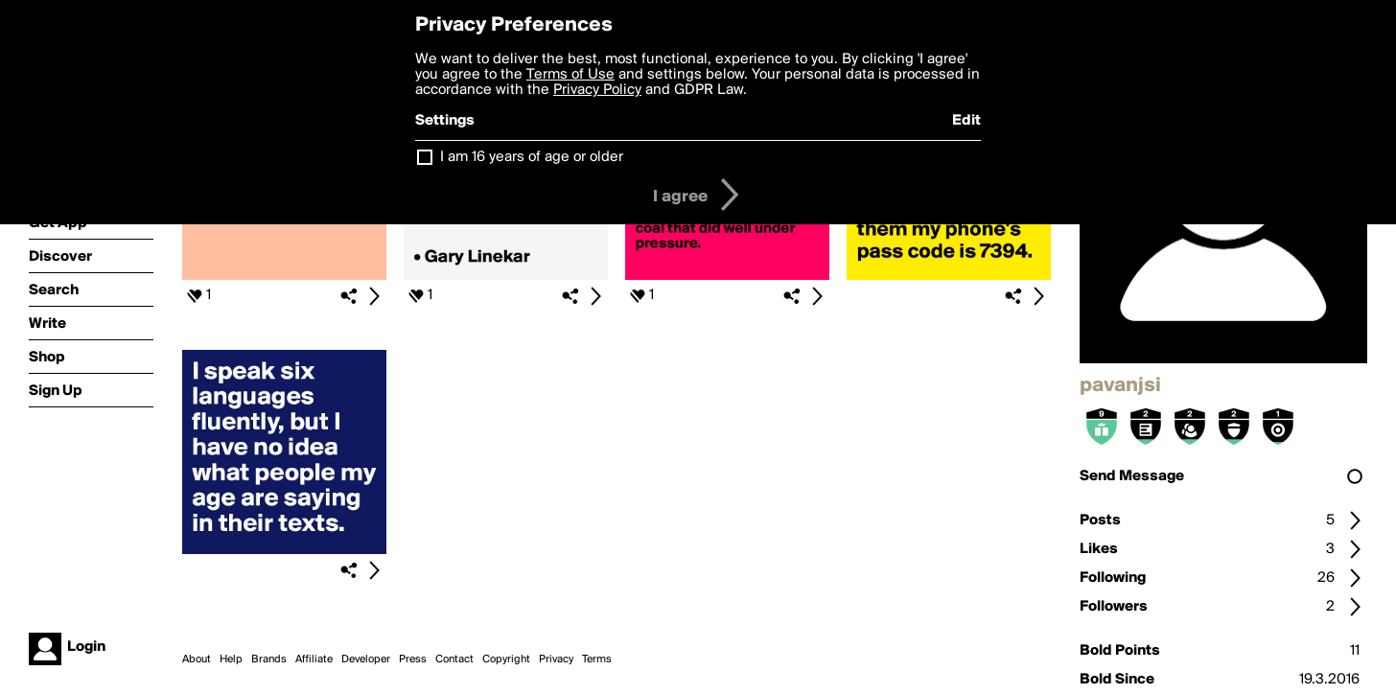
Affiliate (314, 659)
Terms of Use (570, 74)
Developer (365, 659)
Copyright (506, 659)
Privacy (556, 659)
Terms (597, 659)
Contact (454, 659)
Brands (269, 659)
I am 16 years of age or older (531, 157)
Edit (966, 120)
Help (231, 659)
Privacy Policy (597, 90)
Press (413, 659)
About (196, 659)
